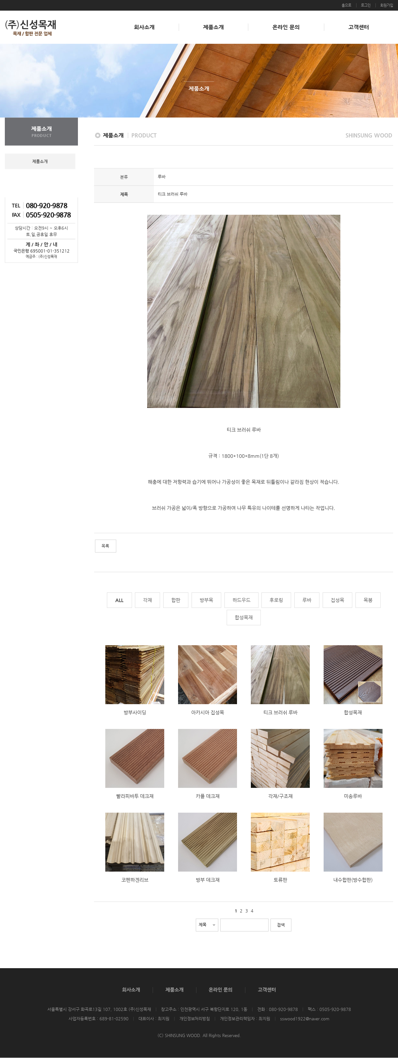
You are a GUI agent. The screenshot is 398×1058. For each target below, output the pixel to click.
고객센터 (358, 27)
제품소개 (213, 27)
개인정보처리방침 (194, 1018)
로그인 (366, 5)
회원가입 (386, 5)
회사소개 (144, 27)
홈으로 (346, 5)
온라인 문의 (286, 27)
